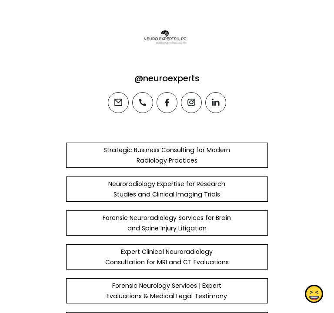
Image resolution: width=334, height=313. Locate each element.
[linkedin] (215, 102)
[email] (118, 102)
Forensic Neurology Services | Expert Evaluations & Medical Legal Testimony (167, 290)
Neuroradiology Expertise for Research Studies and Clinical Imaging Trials (166, 189)
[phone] (142, 102)
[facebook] (167, 102)
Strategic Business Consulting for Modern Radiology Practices (167, 155)
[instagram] (191, 102)
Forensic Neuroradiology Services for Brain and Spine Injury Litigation (167, 223)
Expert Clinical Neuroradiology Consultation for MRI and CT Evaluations (167, 256)
